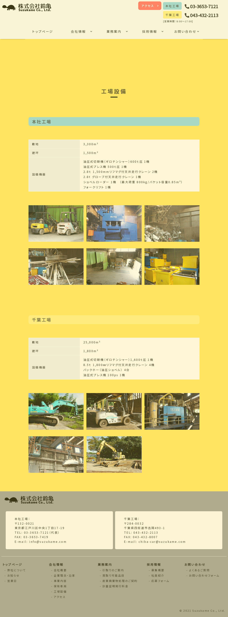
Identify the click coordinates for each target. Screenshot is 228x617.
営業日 (12, 581)
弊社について (16, 570)
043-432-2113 (204, 15)
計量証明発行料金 (115, 586)
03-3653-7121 (204, 6)
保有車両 (60, 586)
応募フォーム (160, 581)
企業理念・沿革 (64, 575)
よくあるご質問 (199, 570)
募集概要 (157, 570)
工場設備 (60, 591)
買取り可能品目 (113, 575)
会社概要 (60, 570)
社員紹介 (157, 575)
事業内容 (60, 581)
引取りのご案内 (113, 570)
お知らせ (13, 575)
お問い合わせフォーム (204, 575)
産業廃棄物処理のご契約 (120, 581)
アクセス (147, 6)
